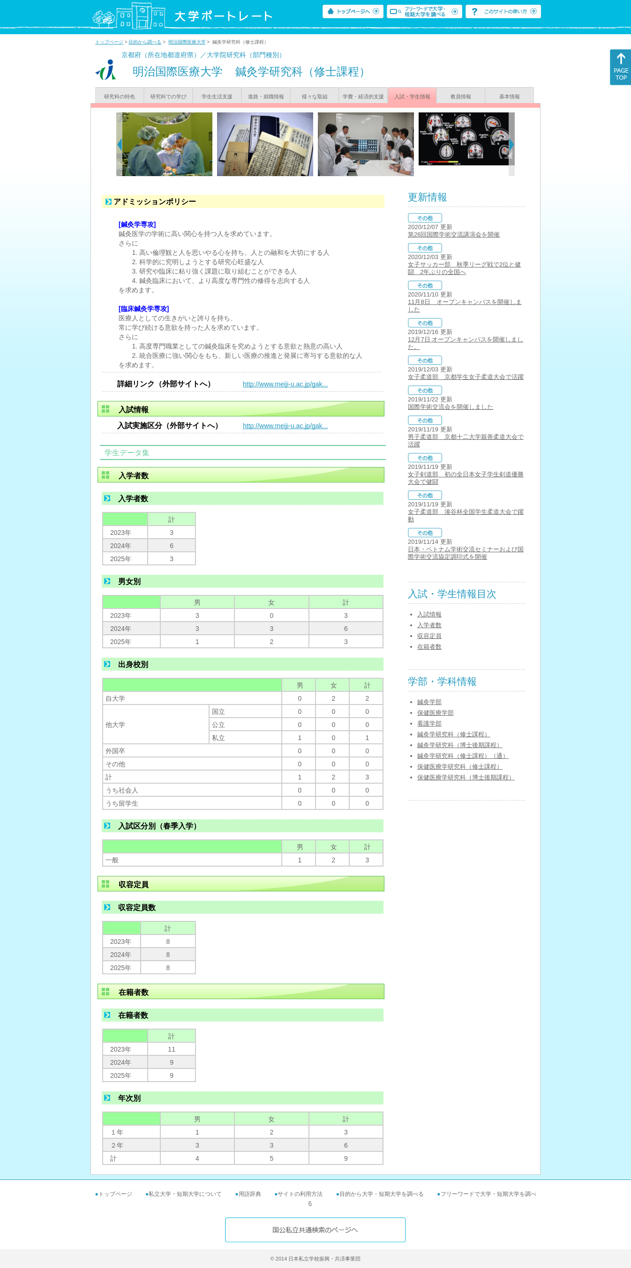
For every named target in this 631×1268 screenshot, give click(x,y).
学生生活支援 (217, 96)
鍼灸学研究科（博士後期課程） (460, 745)
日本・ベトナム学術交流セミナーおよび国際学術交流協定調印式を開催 (466, 553)
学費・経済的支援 (363, 96)
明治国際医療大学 (187, 41)
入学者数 (429, 625)
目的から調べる (144, 41)
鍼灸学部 (429, 701)
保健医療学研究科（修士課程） (460, 766)
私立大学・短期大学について (185, 1194)
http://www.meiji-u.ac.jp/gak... (285, 384)
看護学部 (429, 723)
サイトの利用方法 (300, 1194)
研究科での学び (168, 96)
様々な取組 (315, 96)
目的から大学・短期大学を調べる (381, 1194)
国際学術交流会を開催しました (450, 406)
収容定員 (429, 635)
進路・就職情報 (266, 96)
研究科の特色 (119, 96)
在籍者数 (429, 646)
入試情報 (429, 614)
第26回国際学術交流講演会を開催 (454, 234)
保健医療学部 (435, 712)
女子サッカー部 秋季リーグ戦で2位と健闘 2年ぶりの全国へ (464, 268)
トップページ (109, 41)
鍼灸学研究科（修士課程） (453, 734)
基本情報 (509, 96)
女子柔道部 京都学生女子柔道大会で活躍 (466, 376)
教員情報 (461, 96)
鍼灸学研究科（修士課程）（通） (463, 755)
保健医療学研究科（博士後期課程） (466, 777)
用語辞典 (250, 1194)
